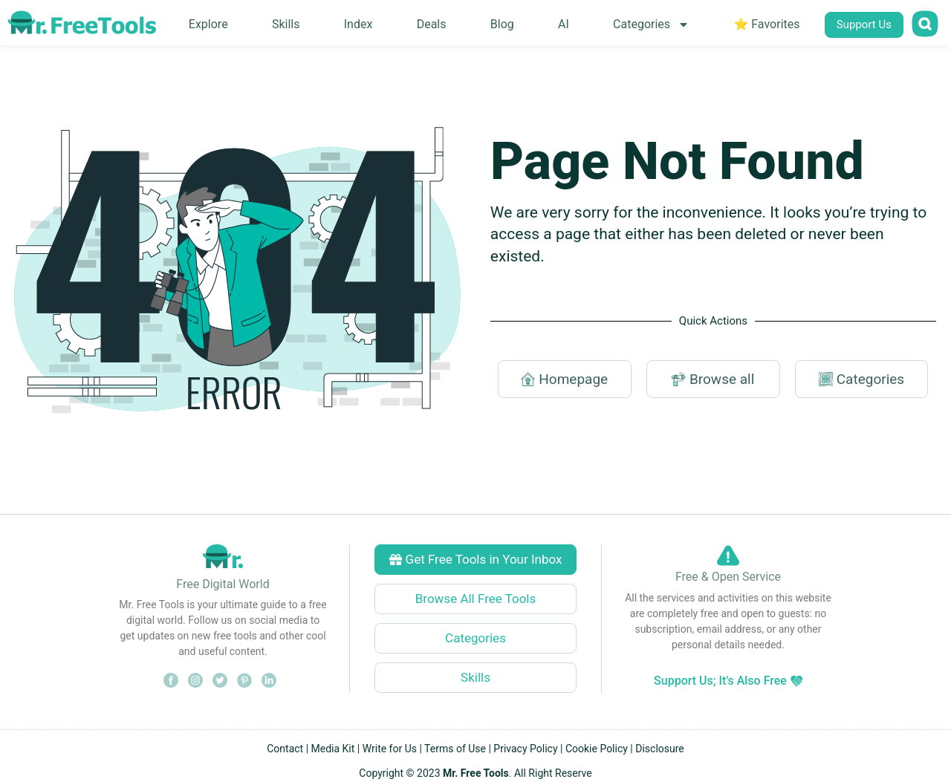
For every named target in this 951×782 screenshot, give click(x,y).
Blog (502, 24)
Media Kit (333, 749)
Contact (285, 749)
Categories (651, 24)
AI (563, 24)
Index (358, 24)
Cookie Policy (596, 749)
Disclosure (659, 749)
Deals (432, 24)
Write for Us (390, 749)
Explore (208, 24)
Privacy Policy (525, 749)
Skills (286, 24)
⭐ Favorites (766, 24)
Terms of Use (455, 749)
